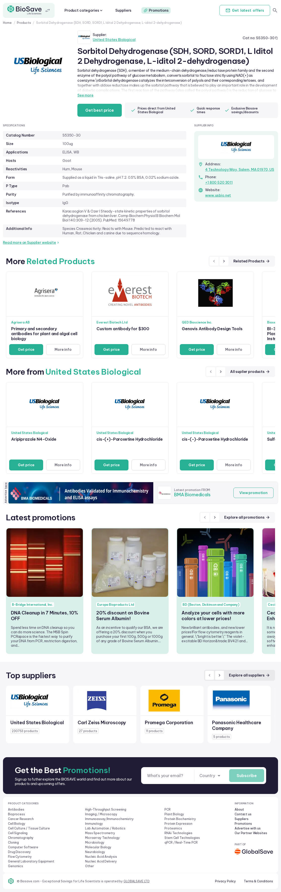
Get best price (99, 110)
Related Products (251, 261)
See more (85, 95)
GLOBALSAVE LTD (137, 881)
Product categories (83, 10)
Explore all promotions (247, 517)
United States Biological (114, 39)
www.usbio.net (218, 195)
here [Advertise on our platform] (5, 485)
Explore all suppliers (249, 675)
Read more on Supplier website (31, 242)
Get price (26, 349)
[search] (275, 10)
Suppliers (123, 10)
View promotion (253, 493)
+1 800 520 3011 (219, 182)
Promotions (156, 10)
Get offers (244, 10)
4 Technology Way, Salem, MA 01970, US (239, 169)
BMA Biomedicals (192, 495)
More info (63, 349)
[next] (223, 261)
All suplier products (250, 371)
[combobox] (210, 775)
